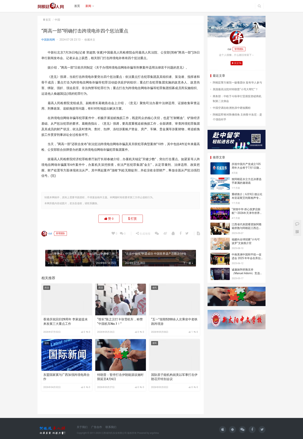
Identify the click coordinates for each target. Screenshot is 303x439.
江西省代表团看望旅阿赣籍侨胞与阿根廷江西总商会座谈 (246, 228)
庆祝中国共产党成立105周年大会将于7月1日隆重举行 (247, 167)
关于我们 (82, 427)
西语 (46, 287)
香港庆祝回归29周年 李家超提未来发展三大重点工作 (65, 321)
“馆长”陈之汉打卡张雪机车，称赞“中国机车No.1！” (120, 321)
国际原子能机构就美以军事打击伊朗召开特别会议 (174, 377)
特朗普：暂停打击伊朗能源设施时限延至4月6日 (120, 377)
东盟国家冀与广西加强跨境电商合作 (66, 377)
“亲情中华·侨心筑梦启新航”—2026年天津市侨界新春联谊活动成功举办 (247, 213)
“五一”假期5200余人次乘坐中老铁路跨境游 (174, 321)
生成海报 (143, 233)
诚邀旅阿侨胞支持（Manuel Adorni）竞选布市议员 (246, 273)
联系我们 (111, 427)
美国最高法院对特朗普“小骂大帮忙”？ (235, 89)
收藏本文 (89, 39)
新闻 (88, 6)
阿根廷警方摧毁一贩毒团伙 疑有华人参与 (237, 82)
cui (46, 234)
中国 (57, 19)
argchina (154, 433)
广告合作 (96, 427)
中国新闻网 (48, 39)
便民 (154, 287)
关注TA (237, 63)
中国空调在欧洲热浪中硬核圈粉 (232, 107)
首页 (77, 6)
